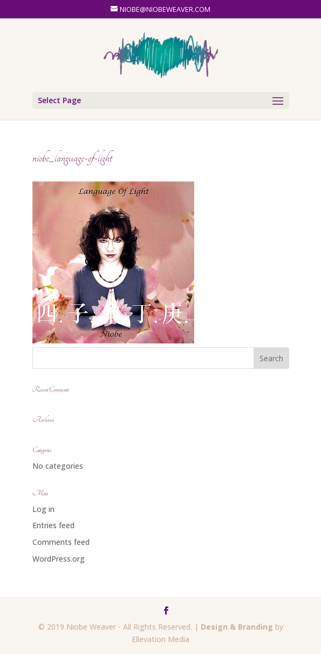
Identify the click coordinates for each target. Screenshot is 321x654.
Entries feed (53, 525)
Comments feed (61, 542)
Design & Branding (237, 627)
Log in (43, 509)
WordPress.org (58, 559)
